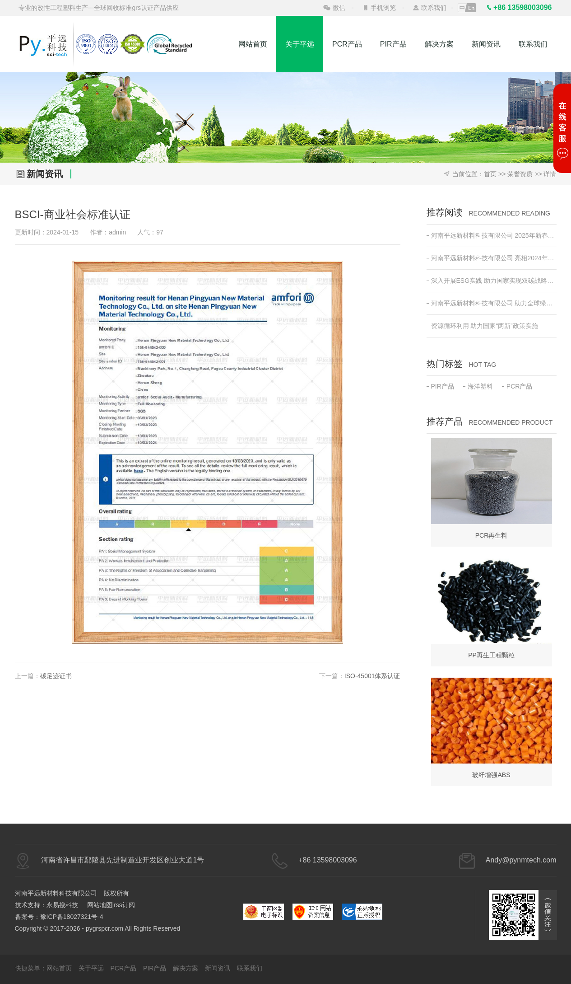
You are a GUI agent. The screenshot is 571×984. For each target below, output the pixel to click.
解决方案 (439, 44)
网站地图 (99, 905)
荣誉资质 (520, 174)
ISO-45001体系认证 (372, 675)
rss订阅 (124, 905)
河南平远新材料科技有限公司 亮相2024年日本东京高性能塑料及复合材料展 (492, 258)
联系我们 (433, 7)
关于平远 (299, 44)
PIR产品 (393, 44)
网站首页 (252, 44)
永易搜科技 (62, 905)
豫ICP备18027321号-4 (71, 916)
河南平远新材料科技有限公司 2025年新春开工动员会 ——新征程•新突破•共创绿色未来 (492, 235)
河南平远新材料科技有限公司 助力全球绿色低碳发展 (492, 303)
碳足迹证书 (56, 675)
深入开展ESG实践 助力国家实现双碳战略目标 (492, 280)
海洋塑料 (478, 386)
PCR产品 (347, 44)
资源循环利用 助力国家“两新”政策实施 (482, 325)
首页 (490, 174)
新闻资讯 (486, 44)
